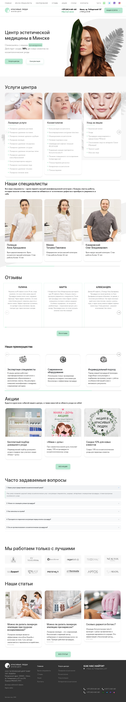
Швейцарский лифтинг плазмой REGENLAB (61, 144)
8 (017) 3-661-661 (109, 689)
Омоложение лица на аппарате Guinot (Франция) (103, 143)
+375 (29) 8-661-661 (92, 689)
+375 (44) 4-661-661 (69, 9)
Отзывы (55, 3)
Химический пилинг (95, 128)
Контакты (84, 3)
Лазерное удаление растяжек (21, 128)
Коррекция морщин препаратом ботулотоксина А (61, 151)
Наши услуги (113, 10)
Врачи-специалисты (23, 3)
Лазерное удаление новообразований (17, 156)
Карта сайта (9, 688)
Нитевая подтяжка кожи (58, 140)
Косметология (55, 122)
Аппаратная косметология (59, 166)
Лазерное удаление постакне (21, 132)
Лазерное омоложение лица (21, 165)
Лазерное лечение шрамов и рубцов (24, 136)
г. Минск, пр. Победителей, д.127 (95, 669)
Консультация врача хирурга (21, 161)
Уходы (90, 132)
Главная (8, 3)
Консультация (35, 61)
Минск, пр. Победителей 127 (90, 9)
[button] (119, 132)
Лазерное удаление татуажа (21, 168)
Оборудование (42, 3)
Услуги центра (13, 61)
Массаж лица (93, 152)
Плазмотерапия (55, 170)
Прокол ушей (93, 148)
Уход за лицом (94, 122)
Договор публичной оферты (14, 685)
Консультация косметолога (59, 128)
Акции (64, 3)
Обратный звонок (68, 12)
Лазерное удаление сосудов (21, 147)
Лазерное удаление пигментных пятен (24, 151)
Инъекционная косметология (60, 136)
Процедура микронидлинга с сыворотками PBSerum (99, 137)
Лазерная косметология (66, 670)
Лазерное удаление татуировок (22, 143)
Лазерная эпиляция (17, 140)
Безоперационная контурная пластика (63, 132)
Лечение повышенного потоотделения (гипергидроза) (63, 157)
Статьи (73, 3)
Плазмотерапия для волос (59, 162)
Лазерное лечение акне (19, 172)
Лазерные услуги (17, 122)
